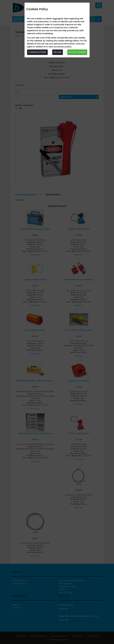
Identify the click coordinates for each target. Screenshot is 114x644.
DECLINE (57, 52)
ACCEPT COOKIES (77, 52)
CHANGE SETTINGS (37, 52)
